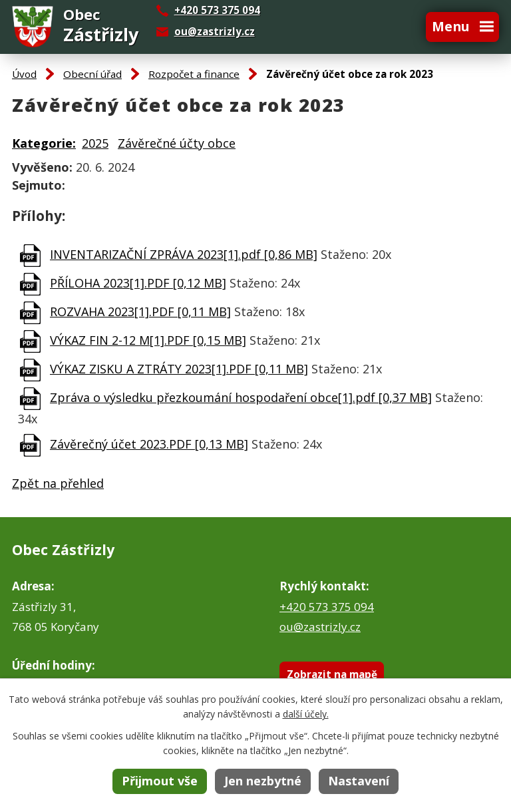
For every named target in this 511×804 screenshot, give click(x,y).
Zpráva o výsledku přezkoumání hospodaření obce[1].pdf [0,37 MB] (241, 397)
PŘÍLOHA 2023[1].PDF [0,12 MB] (138, 283)
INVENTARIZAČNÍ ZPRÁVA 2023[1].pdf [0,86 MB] (183, 254)
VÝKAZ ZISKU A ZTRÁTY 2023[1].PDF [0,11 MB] (179, 369)
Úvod (24, 74)
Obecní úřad (92, 74)
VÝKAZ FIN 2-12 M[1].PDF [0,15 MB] (148, 340)
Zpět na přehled (58, 483)
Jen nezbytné (262, 781)
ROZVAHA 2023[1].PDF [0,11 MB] (140, 311)
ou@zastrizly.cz (214, 31)
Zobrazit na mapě (332, 674)
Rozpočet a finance (194, 74)
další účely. (306, 713)
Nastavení (358, 781)
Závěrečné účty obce (177, 143)
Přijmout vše (160, 781)
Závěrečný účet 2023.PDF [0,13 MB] (149, 444)
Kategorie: (44, 143)
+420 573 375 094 (326, 606)
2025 (95, 143)
